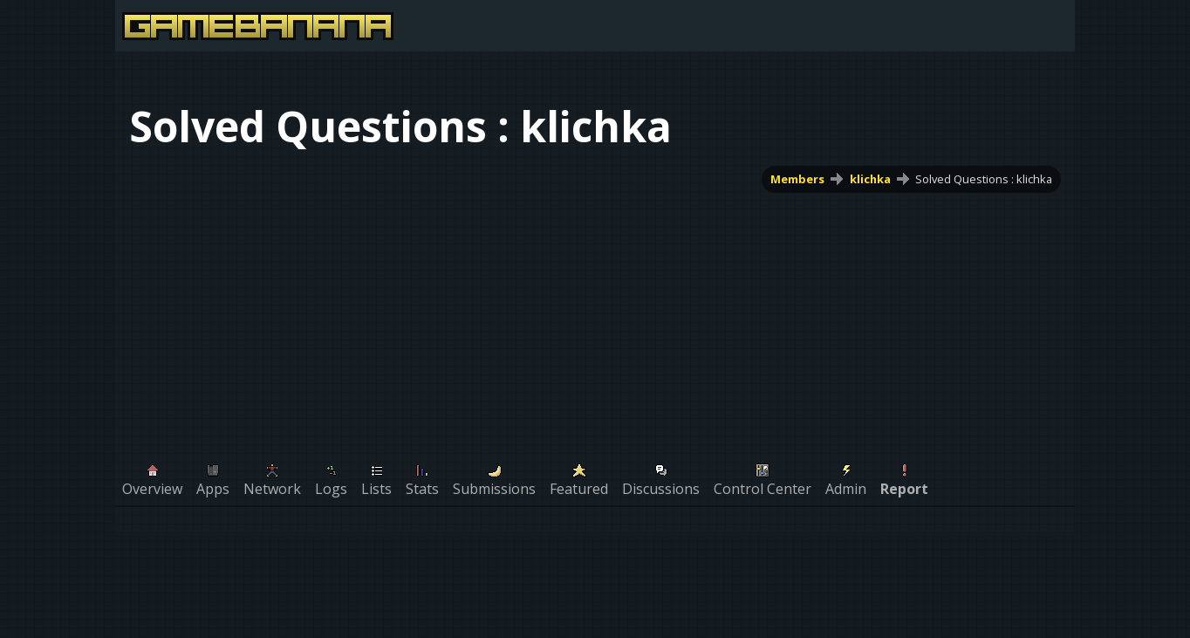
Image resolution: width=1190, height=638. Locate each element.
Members (797, 179)
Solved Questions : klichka (983, 179)
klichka (870, 179)
